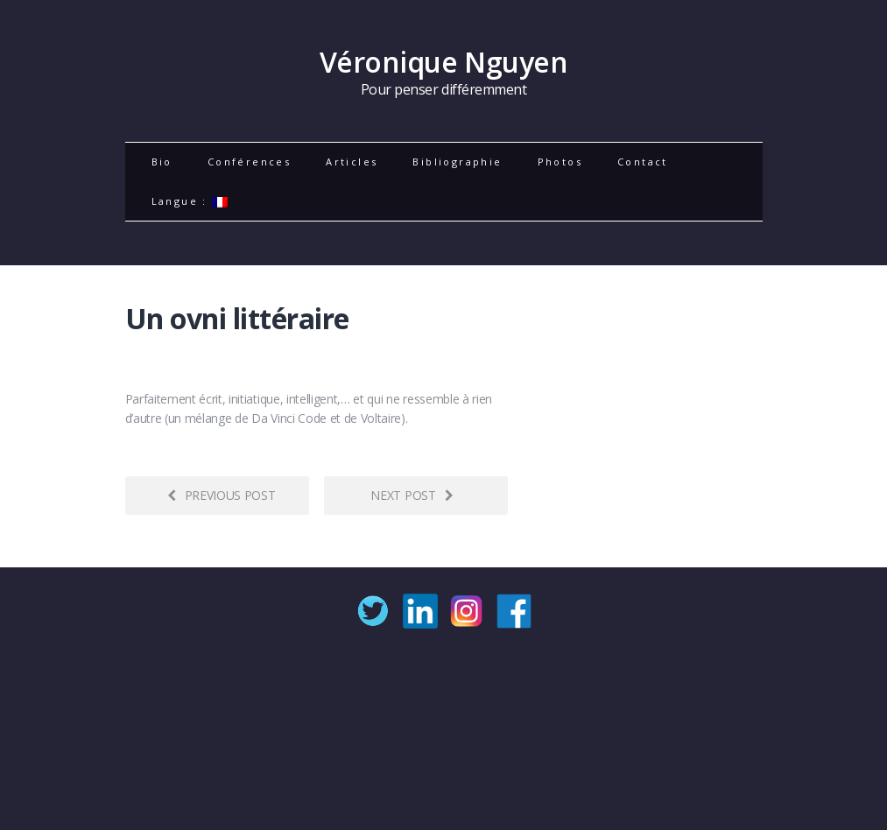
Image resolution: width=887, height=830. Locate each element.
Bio (161, 161)
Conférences (249, 161)
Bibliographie (457, 161)
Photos (560, 161)
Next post (411, 495)
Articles (351, 161)
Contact (642, 161)
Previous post (221, 495)
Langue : (190, 201)
